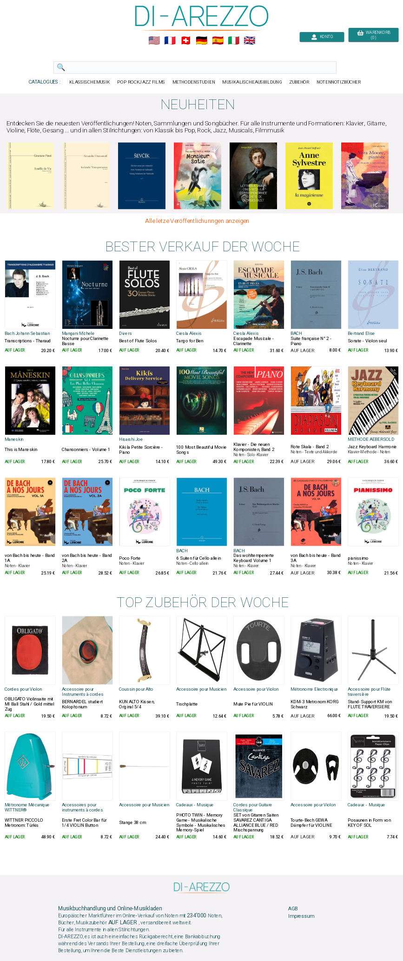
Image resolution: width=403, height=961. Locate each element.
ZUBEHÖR (299, 82)
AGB (292, 909)
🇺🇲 (153, 41)
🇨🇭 (186, 41)
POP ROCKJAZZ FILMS (141, 82)
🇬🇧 (249, 41)
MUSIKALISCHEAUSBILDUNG (252, 82)
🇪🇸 (217, 41)
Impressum (301, 916)
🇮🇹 (233, 41)
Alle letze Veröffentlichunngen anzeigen (197, 220)
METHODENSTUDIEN (193, 82)
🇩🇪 (201, 41)
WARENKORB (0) (373, 35)
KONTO (322, 37)
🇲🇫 (170, 41)
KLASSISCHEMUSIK (89, 82)
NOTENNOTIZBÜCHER (338, 82)
